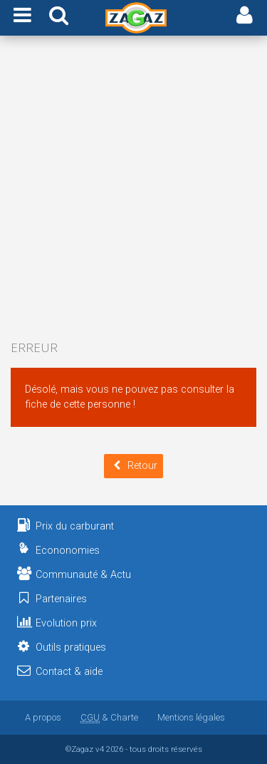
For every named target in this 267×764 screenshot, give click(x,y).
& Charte (109, 717)
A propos (43, 717)
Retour (133, 466)
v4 (99, 749)
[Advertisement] (133, 189)
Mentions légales (191, 717)
